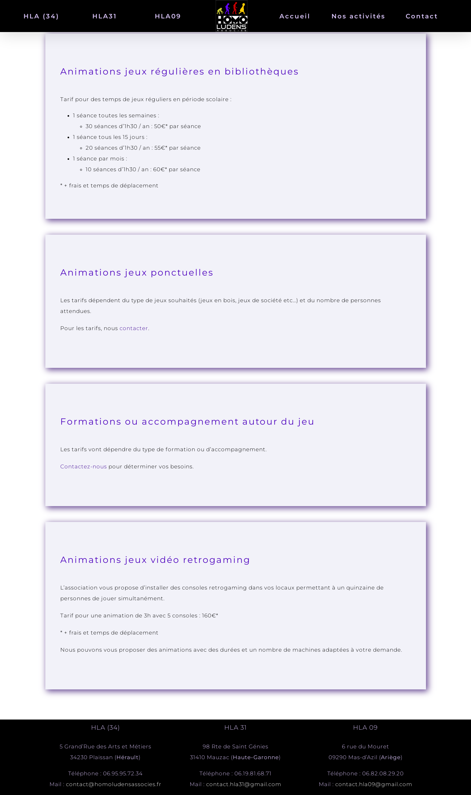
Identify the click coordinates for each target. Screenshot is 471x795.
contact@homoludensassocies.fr (113, 784)
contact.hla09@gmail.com (373, 784)
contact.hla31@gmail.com (243, 784)
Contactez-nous (83, 466)
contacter (134, 328)
